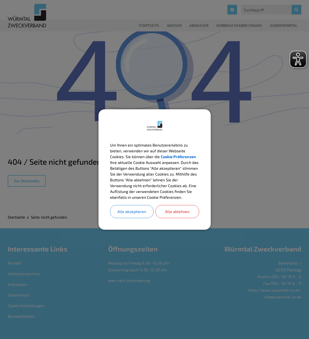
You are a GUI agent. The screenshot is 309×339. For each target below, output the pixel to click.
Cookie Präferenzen (178, 156)
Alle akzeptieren (131, 211)
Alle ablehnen (177, 211)
